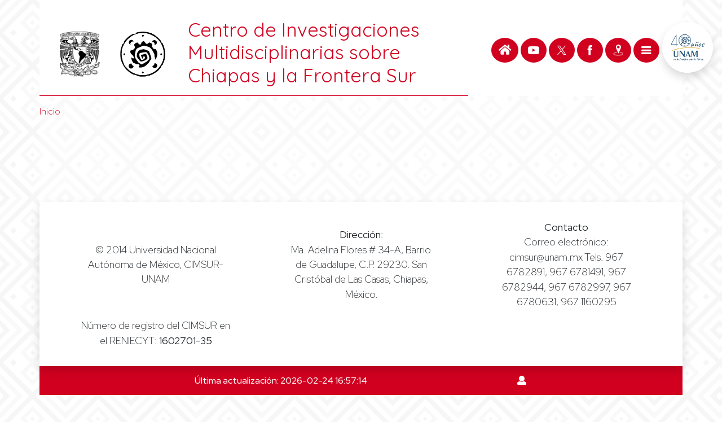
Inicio (49, 111)
